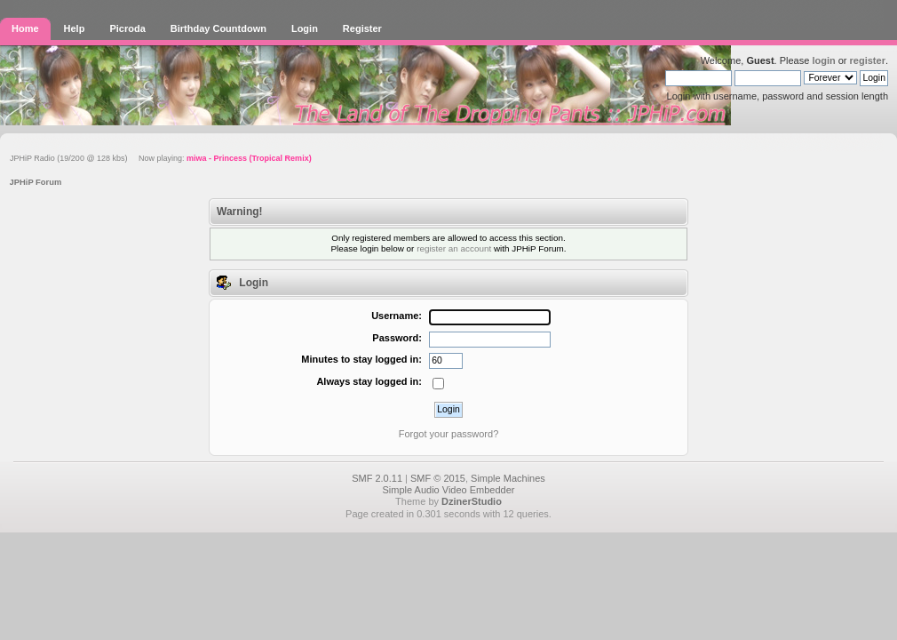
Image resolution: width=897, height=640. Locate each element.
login (823, 60)
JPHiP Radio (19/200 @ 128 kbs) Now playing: (161, 158)
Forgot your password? (449, 433)
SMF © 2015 (437, 478)
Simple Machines (508, 478)
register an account (454, 248)
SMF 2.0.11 (377, 478)
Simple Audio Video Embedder (448, 489)
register (867, 60)
